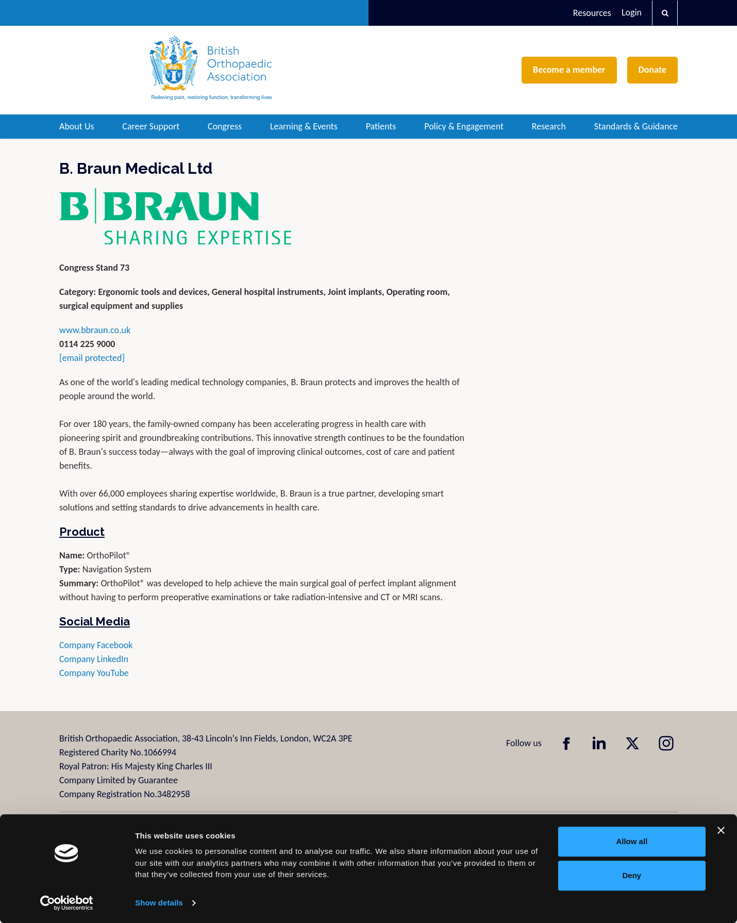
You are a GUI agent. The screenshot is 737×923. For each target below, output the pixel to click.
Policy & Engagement (464, 126)
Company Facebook (97, 645)
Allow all (631, 841)
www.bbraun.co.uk (94, 330)
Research (549, 126)
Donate (652, 69)
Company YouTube (94, 673)
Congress (225, 126)
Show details (159, 902)
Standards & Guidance (636, 126)
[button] (665, 13)
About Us (76, 126)
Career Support (150, 126)
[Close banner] (721, 830)
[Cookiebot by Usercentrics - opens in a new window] (67, 903)
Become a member (569, 69)
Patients (381, 126)
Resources (592, 13)
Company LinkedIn (93, 659)
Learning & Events (304, 126)
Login (632, 12)
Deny (632, 875)
